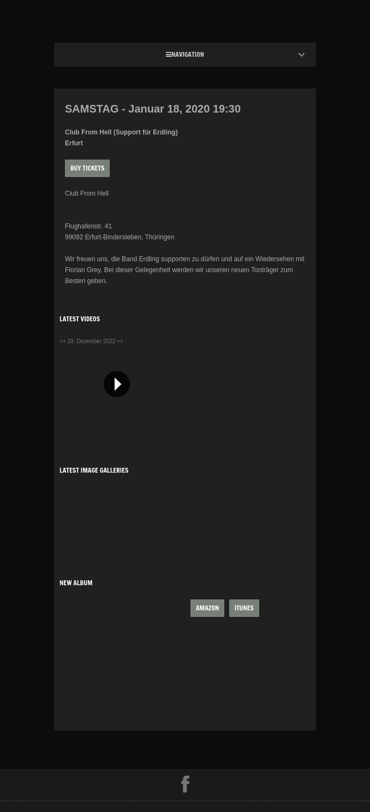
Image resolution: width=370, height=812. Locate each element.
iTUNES (244, 608)
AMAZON (207, 608)
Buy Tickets (87, 168)
